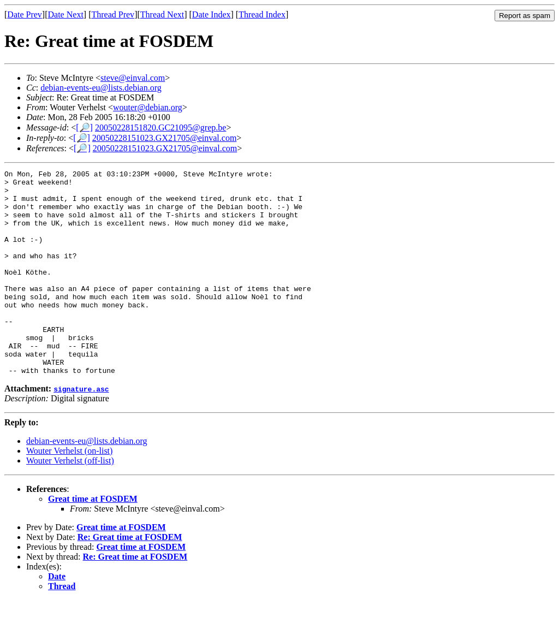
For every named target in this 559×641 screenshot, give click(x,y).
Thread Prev (112, 14)
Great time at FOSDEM (93, 539)
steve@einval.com (132, 77)
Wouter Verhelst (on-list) (69, 491)
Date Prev (24, 14)
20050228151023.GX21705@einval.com (164, 138)
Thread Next (162, 14)
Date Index (211, 14)
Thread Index (262, 14)
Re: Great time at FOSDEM (130, 578)
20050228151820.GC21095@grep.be (161, 127)
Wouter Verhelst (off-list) (70, 501)
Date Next (66, 14)
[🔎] (84, 127)
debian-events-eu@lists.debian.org (101, 87)
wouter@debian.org (147, 107)
